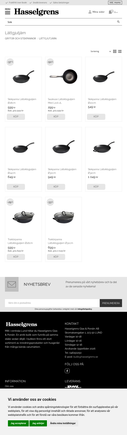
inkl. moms (115, 2)
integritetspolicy (85, 309)
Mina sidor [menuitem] (99, 11)
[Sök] (118, 21)
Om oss (9, 386)
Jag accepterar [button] (18, 423)
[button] (8, 14)
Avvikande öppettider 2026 (80, 348)
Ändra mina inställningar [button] (63, 423)
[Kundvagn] (112, 11)
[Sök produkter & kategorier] (60, 22)
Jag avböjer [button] (38, 423)
